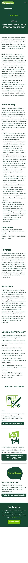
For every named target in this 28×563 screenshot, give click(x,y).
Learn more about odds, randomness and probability (14, 457)
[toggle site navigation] (25, 3)
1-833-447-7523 (16, 517)
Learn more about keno (12, 424)
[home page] (2, 8)
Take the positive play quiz (14, 495)
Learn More (14, 522)
